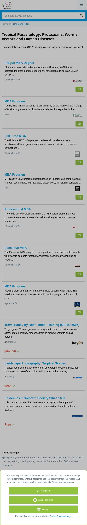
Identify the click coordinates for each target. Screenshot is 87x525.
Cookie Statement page (60, 516)
